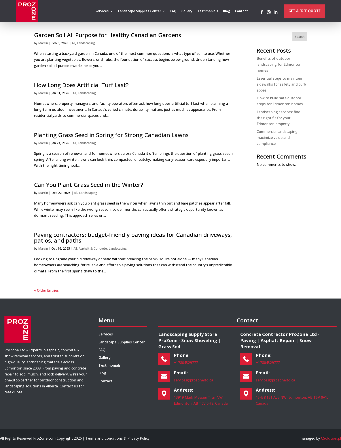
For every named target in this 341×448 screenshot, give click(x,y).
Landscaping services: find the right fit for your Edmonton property (278, 117)
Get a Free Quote (304, 10)
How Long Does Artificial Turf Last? (81, 85)
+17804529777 (186, 362)
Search (300, 36)
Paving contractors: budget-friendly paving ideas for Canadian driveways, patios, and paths (133, 237)
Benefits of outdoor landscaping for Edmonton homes (279, 64)
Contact (241, 11)
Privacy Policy (138, 438)
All (73, 43)
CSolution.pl (331, 438)
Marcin (43, 43)
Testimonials (207, 11)
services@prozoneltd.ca (193, 380)
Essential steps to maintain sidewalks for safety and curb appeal (281, 84)
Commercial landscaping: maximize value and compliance (277, 137)
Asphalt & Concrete (93, 248)
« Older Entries (46, 290)
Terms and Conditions (104, 438)
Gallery (186, 11)
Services (102, 11)
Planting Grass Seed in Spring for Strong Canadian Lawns (111, 135)
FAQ (173, 11)
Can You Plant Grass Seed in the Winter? (88, 185)
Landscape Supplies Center (139, 11)
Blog (226, 11)
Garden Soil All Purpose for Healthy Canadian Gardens (107, 35)
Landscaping (86, 43)
